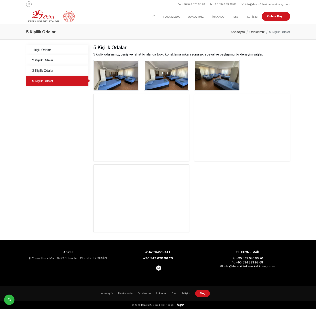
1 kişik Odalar (41, 50)
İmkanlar (218, 16)
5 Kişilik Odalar (42, 81)
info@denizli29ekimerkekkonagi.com (249, 266)
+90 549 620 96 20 (158, 258)
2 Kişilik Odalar (42, 60)
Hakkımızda (171, 16)
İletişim (252, 16)
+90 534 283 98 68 (249, 262)
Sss (235, 16)
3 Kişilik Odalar (42, 71)
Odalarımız (196, 16)
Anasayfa (237, 32)
